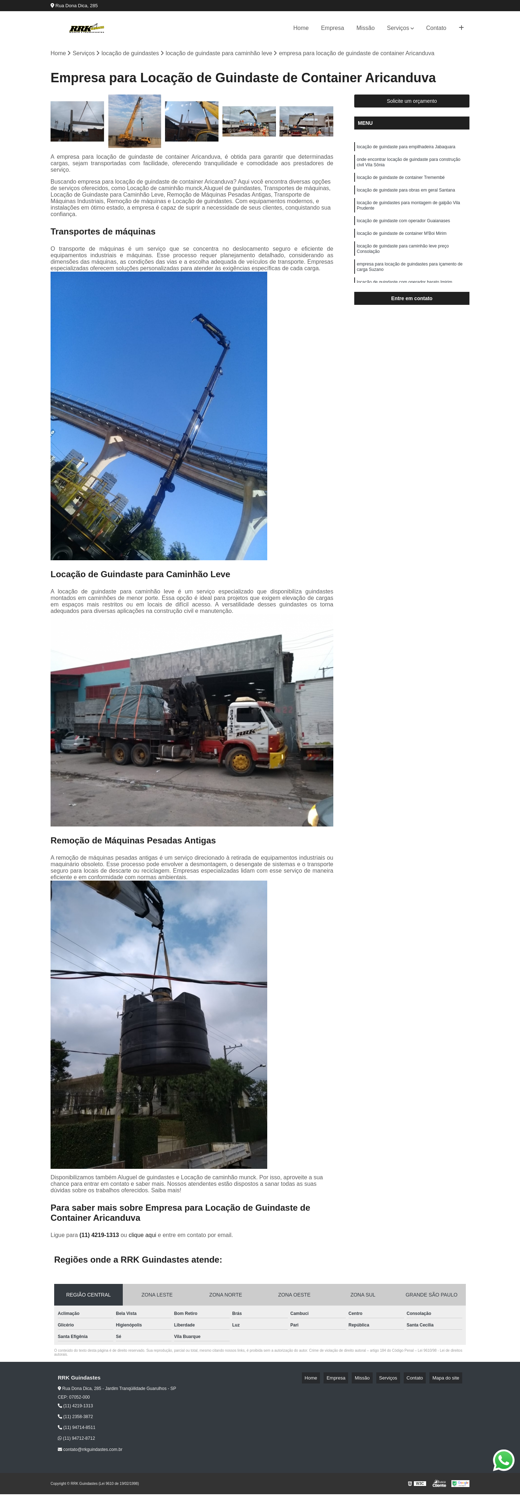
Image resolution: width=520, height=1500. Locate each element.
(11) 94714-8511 (76, 1429)
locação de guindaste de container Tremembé (401, 183)
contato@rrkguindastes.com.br (90, 1450)
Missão (365, 28)
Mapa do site (448, 1379)
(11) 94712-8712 (76, 1440)
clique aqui (142, 1236)
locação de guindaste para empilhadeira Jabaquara (406, 149)
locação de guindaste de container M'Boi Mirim (401, 244)
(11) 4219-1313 (100, 1236)
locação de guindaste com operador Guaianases (403, 230)
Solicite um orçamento (412, 103)
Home (301, 28)
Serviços (398, 28)
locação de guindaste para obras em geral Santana (406, 196)
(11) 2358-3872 (75, 1418)
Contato (436, 28)
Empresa (332, 28)
